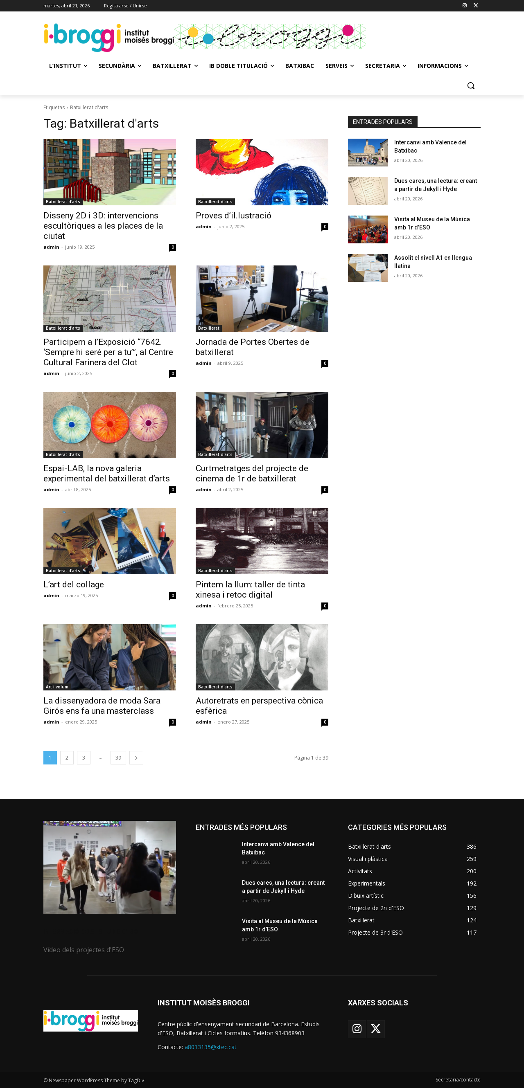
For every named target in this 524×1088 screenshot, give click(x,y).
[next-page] (136, 757)
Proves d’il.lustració (233, 215)
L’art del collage (73, 584)
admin (51, 247)
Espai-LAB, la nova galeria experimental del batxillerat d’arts (106, 473)
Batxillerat (208, 328)
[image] (109, 867)
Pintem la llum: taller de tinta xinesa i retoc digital (250, 590)
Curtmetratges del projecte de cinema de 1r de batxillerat (252, 473)
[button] (471, 85)
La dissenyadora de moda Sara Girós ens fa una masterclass (101, 706)
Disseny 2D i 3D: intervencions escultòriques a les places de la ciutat (103, 226)
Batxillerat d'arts (63, 202)
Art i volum (57, 687)
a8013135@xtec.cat (211, 1047)
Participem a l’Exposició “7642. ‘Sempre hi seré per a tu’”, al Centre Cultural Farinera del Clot (108, 352)
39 (118, 757)
